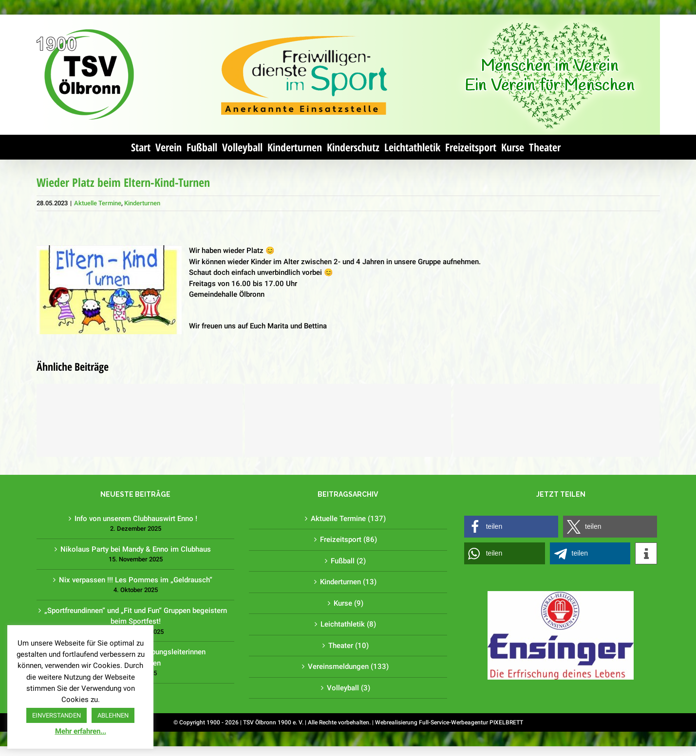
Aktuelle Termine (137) (346, 518)
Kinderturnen (140, 203)
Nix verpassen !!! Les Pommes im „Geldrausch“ (133, 580)
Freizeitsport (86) (346, 539)
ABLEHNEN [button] (113, 715)
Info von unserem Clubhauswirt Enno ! (133, 518)
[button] (509, 527)
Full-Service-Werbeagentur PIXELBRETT (468, 722)
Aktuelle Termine (95, 203)
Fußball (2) (346, 561)
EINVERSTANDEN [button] (56, 715)
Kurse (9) (346, 603)
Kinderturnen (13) (346, 581)
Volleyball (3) (346, 688)
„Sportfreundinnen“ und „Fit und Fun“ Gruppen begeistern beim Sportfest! (133, 616)
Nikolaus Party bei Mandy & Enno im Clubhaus (133, 549)
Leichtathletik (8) (346, 624)
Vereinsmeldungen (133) (346, 666)
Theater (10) (346, 645)
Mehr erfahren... (80, 731)
